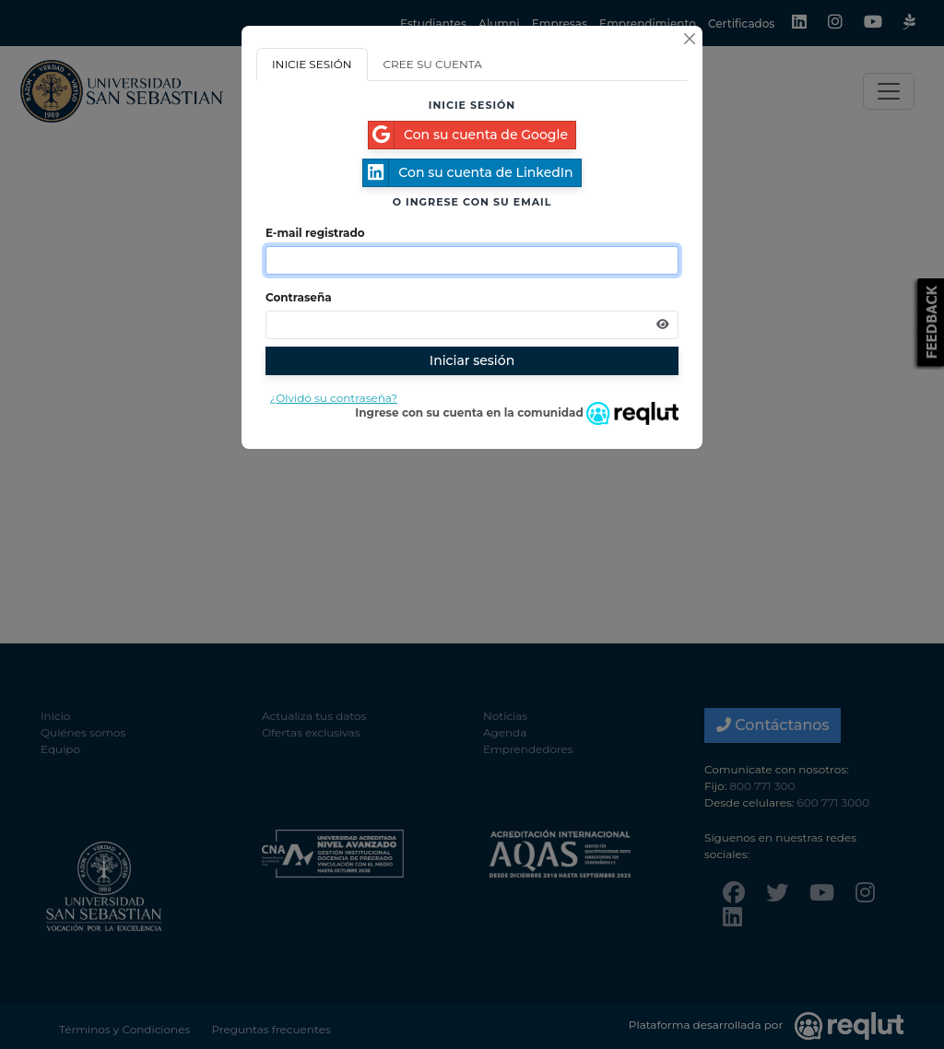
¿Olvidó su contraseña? (333, 398)
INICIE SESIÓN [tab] (312, 64)
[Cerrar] (689, 39)
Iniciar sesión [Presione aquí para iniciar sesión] (472, 360)
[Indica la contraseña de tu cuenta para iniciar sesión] (472, 325)
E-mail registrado (315, 233)
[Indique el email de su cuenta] (472, 260)
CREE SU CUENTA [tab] (433, 64)
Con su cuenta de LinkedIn (467, 172)
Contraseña (299, 297)
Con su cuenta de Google (468, 135)
